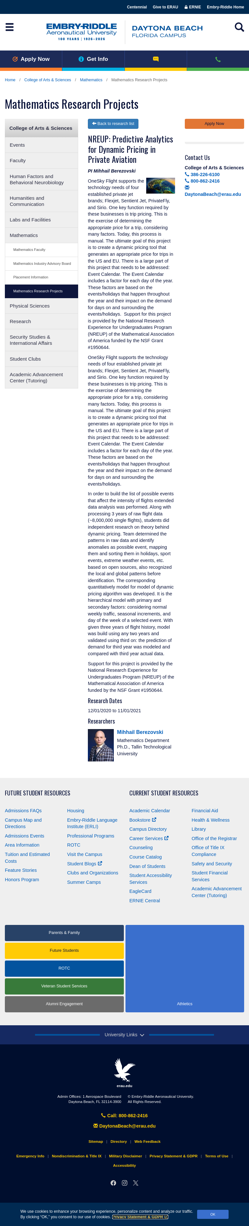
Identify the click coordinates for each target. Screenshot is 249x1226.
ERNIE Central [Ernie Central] (144, 900)
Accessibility (124, 1165)
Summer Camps (84, 882)
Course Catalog (145, 857)
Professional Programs (90, 835)
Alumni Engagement (64, 1004)
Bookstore (142, 820)
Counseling (141, 847)
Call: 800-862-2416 (124, 1115)
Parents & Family (64, 932)
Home (10, 80)
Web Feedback (147, 1141)
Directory (119, 1141)
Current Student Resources (163, 793)
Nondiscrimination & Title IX (76, 1156)
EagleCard (140, 891)
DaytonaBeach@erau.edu (124, 1126)
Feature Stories (21, 870)
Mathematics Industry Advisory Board (42, 263)
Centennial (137, 7)
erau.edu (124, 1073)
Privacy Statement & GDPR (140, 1217)
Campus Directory (148, 829)
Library (199, 829)
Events (17, 145)
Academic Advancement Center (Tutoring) (36, 377)
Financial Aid (205, 810)
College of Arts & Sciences (47, 80)
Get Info (93, 59)
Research (20, 321)
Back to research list (113, 123)
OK (213, 1214)
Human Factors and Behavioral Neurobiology (37, 179)
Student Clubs (25, 359)
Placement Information (30, 277)
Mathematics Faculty (29, 250)
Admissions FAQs (23, 810)
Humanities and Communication (27, 201)
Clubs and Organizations (92, 872)
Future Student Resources (37, 793)
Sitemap (96, 1141)
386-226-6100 (202, 174)
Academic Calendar (149, 810)
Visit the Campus (84, 854)
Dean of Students (147, 866)
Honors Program (22, 879)
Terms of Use (216, 1156)
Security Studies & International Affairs (31, 340)
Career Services (149, 838)
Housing (75, 810)
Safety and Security (212, 863)
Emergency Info (30, 1156)
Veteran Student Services (64, 986)
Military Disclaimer (125, 1156)
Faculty (18, 160)
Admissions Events (24, 835)
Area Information (22, 845)
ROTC (73, 845)
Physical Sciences (30, 306)
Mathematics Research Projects (38, 291)
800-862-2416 (202, 181)
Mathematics (91, 80)
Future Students (64, 950)
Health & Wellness (211, 820)
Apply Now (31, 59)
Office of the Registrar (214, 838)
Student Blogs (84, 863)
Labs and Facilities (30, 219)
